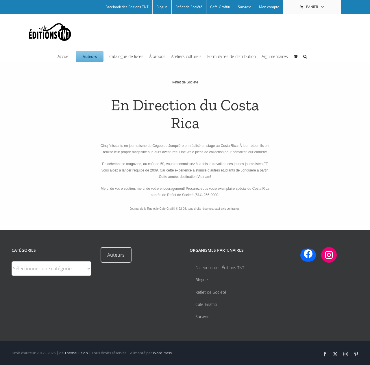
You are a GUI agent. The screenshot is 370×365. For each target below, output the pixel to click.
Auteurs (116, 255)
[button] (305, 56)
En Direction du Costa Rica (185, 114)
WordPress (162, 352)
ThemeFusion (76, 352)
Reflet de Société (185, 82)
